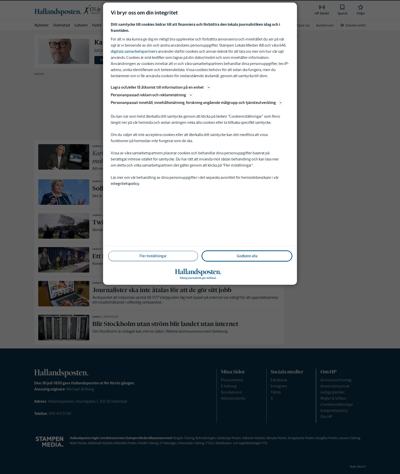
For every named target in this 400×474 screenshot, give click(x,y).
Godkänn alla (247, 256)
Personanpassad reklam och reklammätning (152, 94)
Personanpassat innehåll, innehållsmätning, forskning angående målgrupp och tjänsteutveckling (197, 102)
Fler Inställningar (153, 256)
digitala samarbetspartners (134, 51)
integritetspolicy (125, 183)
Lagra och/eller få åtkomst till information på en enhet (161, 87)
